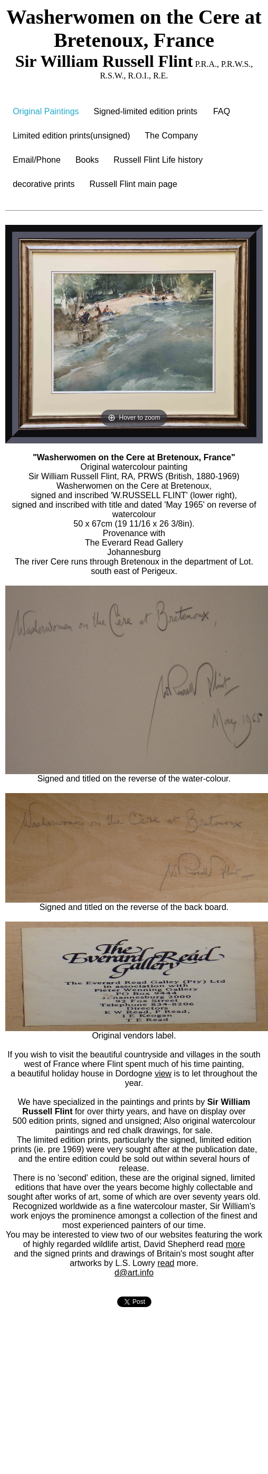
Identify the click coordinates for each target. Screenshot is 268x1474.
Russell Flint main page (133, 184)
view (163, 1073)
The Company (171, 135)
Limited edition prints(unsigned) (71, 135)
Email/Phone (37, 159)
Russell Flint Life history (158, 159)
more (235, 1244)
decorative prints (43, 184)
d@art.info (134, 1272)
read (165, 1263)
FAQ (221, 111)
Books (87, 159)
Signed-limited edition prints (146, 111)
